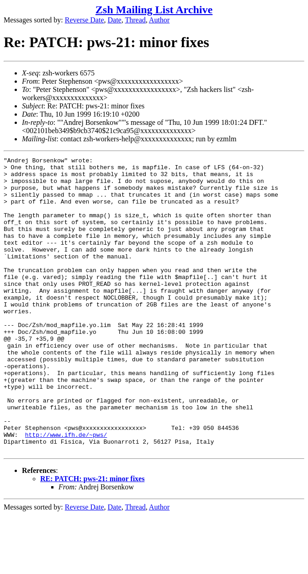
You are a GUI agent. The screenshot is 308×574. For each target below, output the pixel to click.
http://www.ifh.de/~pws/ (66, 491)
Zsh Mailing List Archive (154, 10)
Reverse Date (84, 20)
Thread (135, 20)
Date (115, 20)
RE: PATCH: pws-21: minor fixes (92, 538)
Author (159, 20)
